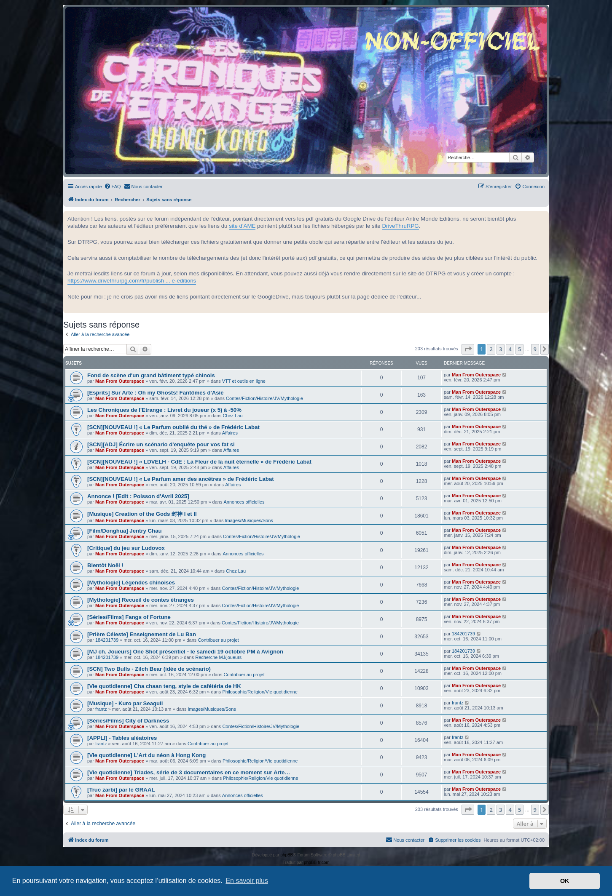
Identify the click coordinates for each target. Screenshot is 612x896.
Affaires (230, 432)
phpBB (286, 855)
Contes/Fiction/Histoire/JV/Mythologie (264, 398)
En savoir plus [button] (246, 880)
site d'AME (242, 226)
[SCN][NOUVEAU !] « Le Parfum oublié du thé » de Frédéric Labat (173, 427)
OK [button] (564, 880)
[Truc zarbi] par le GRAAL (121, 790)
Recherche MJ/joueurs (218, 657)
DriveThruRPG (400, 226)
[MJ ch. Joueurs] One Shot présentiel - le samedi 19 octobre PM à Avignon (185, 651)
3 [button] (500, 349)
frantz (101, 709)
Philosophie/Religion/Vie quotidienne (259, 691)
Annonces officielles (243, 501)
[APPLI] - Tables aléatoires (122, 738)
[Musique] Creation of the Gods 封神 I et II (142, 514)
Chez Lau (232, 415)
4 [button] (509, 349)
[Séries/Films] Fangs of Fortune (129, 617)
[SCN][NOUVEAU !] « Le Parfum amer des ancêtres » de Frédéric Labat (180, 479)
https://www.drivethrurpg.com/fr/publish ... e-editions (131, 280)
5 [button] (519, 349)
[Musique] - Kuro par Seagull (125, 703)
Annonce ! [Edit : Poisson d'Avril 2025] (138, 496)
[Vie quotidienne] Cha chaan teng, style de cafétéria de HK (164, 686)
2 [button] (490, 349)
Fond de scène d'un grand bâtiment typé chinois (151, 375)
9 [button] (535, 349)
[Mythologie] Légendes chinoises (131, 582)
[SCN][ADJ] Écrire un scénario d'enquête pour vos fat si (161, 444)
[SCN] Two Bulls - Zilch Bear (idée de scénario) (149, 669)
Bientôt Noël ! (105, 565)
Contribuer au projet (218, 640)
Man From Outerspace (119, 381)
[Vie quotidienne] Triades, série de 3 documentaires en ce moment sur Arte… (188, 772)
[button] (468, 349)
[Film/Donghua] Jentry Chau (124, 531)
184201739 (106, 640)
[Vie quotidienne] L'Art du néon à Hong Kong (146, 755)
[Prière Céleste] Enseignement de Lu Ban (141, 634)
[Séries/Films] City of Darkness (128, 720)
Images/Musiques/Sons (249, 520)
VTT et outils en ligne (244, 381)
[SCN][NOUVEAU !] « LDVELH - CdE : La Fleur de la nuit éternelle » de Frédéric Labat (199, 462)
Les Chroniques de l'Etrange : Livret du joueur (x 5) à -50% (164, 410)
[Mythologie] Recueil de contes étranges (140, 600)
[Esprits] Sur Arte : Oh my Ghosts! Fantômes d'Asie (155, 392)
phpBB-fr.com (317, 862)
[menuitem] (112, 186)
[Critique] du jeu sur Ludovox (126, 548)
